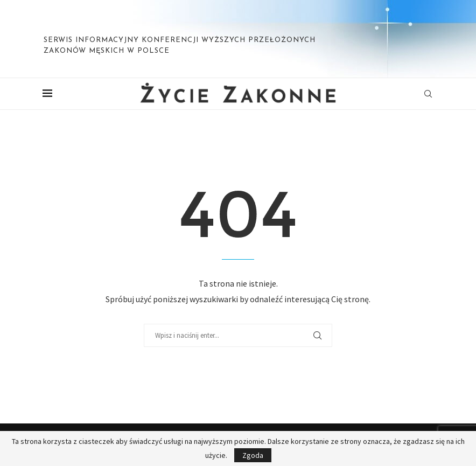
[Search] (428, 93)
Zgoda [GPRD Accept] (252, 455)
